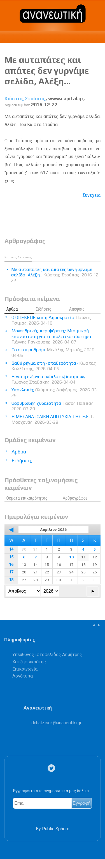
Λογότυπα (22, 676)
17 (11, 572)
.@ (56, 722)
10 (71, 557)
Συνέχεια (92, 195)
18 (11, 580)
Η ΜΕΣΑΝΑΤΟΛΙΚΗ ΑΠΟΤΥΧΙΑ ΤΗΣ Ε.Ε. (52, 419)
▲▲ (96, 624)
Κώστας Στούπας (25, 98)
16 (11, 564)
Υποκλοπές (54, 392)
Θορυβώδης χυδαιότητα (53, 406)
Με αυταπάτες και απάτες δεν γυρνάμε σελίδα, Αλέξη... (46, 70)
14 (11, 549)
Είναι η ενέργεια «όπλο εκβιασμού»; (48, 379)
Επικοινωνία (25, 669)
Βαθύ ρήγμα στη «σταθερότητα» (53, 365)
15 (11, 557)
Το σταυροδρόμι (53, 352)
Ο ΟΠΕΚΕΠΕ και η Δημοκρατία (51, 320)
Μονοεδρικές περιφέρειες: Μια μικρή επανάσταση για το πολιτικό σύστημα (51, 336)
